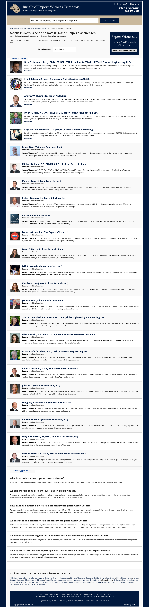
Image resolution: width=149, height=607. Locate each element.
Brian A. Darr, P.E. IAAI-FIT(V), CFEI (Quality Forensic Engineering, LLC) (61, 113)
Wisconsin (23, 584)
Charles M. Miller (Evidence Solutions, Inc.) (45, 420)
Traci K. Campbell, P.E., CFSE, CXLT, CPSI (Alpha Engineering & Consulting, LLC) (63, 317)
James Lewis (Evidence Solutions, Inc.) (42, 301)
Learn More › (28, 71)
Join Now (117, 4)
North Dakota (19, 28)
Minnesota (62, 580)
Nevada (27, 582)
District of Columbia (77, 578)
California (48, 578)
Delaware (89, 578)
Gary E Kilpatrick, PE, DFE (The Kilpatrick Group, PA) (50, 437)
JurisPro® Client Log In (131, 4)
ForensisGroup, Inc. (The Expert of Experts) (45, 232)
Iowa (113, 578)
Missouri (70, 580)
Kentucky (13, 580)
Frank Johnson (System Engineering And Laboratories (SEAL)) (56, 79)
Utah (118, 582)
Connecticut (64, 578)
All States (13, 578)
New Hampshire (128, 580)
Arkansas (34, 578)
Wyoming (42, 584)
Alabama (26, 578)
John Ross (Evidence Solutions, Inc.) (41, 386)
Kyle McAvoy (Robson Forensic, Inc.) (41, 181)
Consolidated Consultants (36, 215)
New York (34, 582)
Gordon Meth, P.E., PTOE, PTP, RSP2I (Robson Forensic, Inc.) (54, 454)
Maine (47, 580)
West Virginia (33, 584)
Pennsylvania (63, 582)
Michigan (53, 580)
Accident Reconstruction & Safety (35, 28)
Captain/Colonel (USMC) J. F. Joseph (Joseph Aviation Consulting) (58, 130)
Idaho (118, 578)
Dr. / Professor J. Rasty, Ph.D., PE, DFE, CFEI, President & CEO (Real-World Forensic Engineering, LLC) (77, 62)
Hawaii (108, 578)
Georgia (102, 578)
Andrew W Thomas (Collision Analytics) (45, 96)
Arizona (41, 578)
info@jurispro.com (129, 8)
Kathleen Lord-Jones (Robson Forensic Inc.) (45, 283)
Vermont (130, 582)
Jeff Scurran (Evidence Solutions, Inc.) (42, 266)
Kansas (135, 578)
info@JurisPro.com (92, 601)
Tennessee (106, 582)
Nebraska (117, 580)
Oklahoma (47, 582)
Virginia (123, 582)
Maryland (40, 580)
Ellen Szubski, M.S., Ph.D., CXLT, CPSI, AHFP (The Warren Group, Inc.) (58, 335)
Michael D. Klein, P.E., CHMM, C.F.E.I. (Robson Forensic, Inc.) (54, 164)
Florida (96, 578)
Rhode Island (73, 582)
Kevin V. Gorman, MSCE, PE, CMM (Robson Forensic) (50, 369)
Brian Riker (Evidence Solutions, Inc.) (42, 147)
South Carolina (84, 582)
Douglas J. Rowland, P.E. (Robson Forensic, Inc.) (47, 403)
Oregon (54, 582)
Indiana (129, 578)
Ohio (41, 582)
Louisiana (21, 580)
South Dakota (96, 582)
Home (11, 28)
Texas (113, 582)
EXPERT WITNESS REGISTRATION (124, 50)
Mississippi (78, 580)
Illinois (123, 578)
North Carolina (95, 580)
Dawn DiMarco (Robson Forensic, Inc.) (42, 249)
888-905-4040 (132, 11)
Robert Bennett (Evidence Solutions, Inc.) (44, 198)
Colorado (56, 578)
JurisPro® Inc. (29, 605)
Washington (14, 584)
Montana (86, 580)
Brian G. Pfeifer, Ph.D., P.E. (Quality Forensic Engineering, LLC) (55, 352)
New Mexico (19, 582)
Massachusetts (30, 580)
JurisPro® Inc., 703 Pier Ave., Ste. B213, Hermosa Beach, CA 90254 (62, 601)
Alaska (20, 578)
